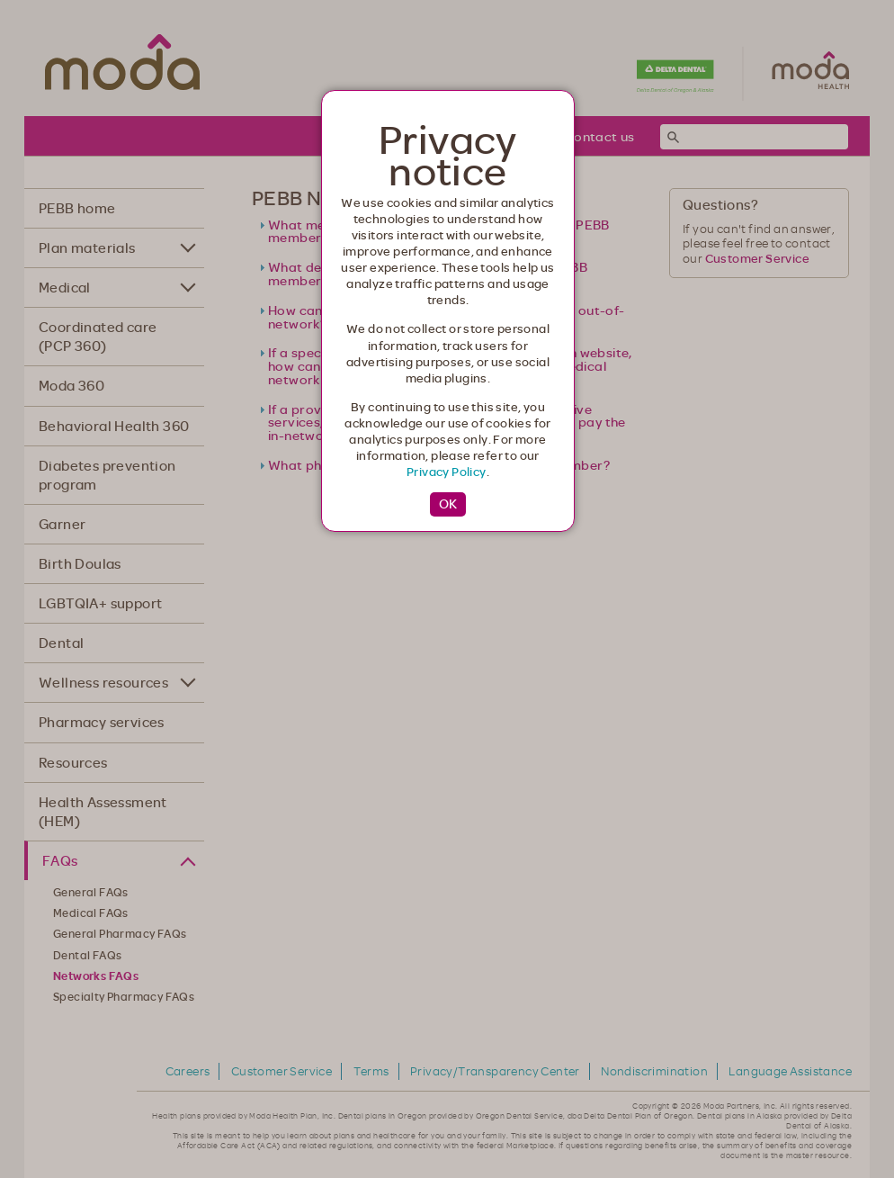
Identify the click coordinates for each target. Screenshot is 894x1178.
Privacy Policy (447, 471)
